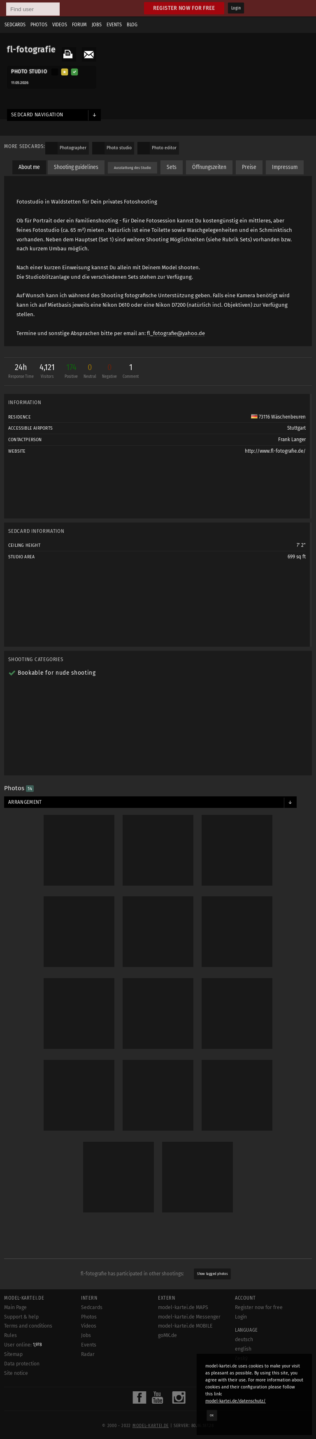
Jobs (97, 25)
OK (212, 1415)
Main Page (15, 1307)
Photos (38, 25)
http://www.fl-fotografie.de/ (275, 451)
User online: (23, 1345)
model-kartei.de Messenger (189, 1317)
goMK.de (167, 1335)
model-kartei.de (150, 1425)
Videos (59, 25)
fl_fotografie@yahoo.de (176, 333)
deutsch (244, 1339)
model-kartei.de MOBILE (185, 1326)
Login (236, 8)
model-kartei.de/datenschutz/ (235, 1401)
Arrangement (25, 802)
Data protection (22, 1364)
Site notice (16, 1373)
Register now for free (184, 8)
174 (71, 372)
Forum (79, 25)
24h (21, 372)
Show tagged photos (212, 1274)
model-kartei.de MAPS (183, 1307)
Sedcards (15, 25)
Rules (10, 1335)
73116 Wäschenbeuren (278, 417)
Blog (132, 25)
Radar (88, 1354)
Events (114, 25)
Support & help (21, 1317)
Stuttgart (296, 428)
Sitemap (13, 1354)
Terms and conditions (28, 1326)
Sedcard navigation (37, 115)
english (243, 1349)
